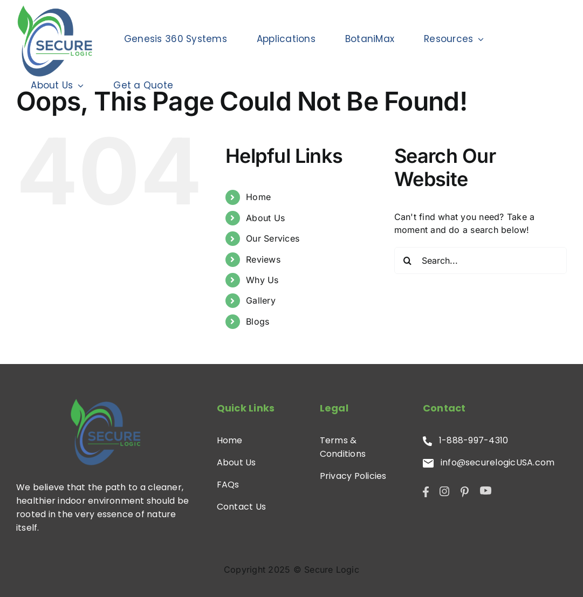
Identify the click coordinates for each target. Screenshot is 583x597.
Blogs (257, 321)
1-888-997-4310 (466, 440)
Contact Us (241, 506)
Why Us (262, 280)
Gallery (261, 300)
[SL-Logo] (105, 431)
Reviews (263, 259)
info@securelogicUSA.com (488, 462)
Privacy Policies (353, 476)
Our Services (272, 238)
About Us (265, 217)
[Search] (407, 260)
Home (258, 196)
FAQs (228, 484)
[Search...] (480, 260)
